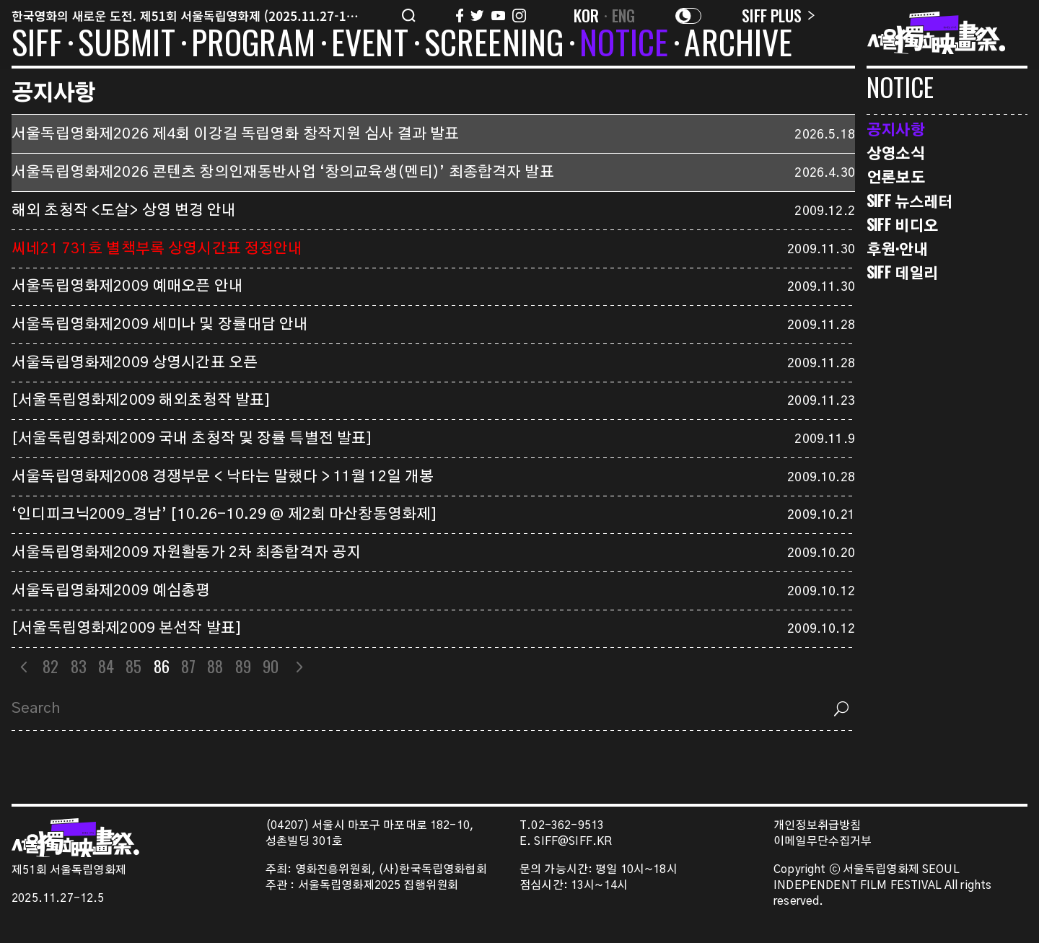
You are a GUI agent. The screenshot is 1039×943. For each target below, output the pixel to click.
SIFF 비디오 (902, 225)
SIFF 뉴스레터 (909, 201)
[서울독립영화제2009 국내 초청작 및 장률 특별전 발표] (192, 438)
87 (188, 665)
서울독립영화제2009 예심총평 (111, 591)
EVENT (369, 45)
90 (271, 665)
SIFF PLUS (778, 15)
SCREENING (494, 45)
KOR (587, 15)
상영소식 (896, 153)
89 (243, 665)
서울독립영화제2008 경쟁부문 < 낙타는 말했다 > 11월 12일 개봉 (223, 477)
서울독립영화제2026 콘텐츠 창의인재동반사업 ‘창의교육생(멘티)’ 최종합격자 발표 (283, 172)
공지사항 (896, 129)
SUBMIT (126, 45)
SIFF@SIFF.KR (573, 841)
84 (106, 665)
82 (50, 665)
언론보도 (896, 176)
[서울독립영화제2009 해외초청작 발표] (141, 400)
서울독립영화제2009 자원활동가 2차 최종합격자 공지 (186, 552)
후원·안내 (897, 249)
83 (79, 665)
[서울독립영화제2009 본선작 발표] (127, 628)
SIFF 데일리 (902, 272)
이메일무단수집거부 (822, 841)
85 (133, 665)
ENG (624, 15)
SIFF (37, 45)
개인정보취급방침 (817, 825)
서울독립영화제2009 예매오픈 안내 (127, 286)
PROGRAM (253, 45)
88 (215, 665)
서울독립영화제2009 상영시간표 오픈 (135, 363)
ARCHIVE (738, 45)
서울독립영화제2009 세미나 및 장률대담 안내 (160, 324)
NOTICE (623, 45)
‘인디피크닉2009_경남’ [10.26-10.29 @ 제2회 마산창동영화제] (224, 514)
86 (162, 665)
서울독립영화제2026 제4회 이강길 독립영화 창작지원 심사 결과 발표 (235, 134)
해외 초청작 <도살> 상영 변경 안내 (124, 210)
